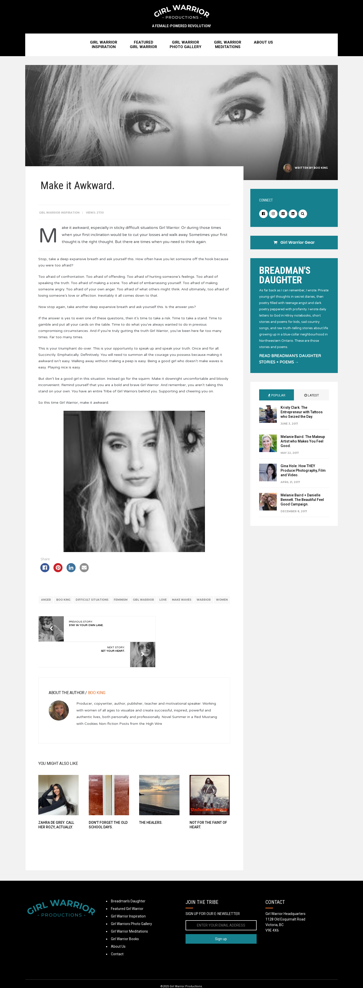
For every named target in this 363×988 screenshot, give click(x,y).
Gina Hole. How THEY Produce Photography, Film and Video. (303, 472)
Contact (117, 941)
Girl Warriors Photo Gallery (131, 911)
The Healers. (149, 807)
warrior (211, 603)
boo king (71, 603)
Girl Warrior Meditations (129, 919)
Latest (311, 397)
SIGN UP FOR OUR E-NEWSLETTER (213, 901)
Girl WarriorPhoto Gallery (185, 46)
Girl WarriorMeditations (227, 46)
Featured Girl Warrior (127, 896)
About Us (263, 44)
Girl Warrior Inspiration (61, 210)
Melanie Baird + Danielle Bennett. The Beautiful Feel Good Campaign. (302, 501)
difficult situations (99, 603)
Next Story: (183, 635)
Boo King (321, 169)
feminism (128, 603)
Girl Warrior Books (125, 926)
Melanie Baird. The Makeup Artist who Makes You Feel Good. (303, 442)
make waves (189, 603)
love (170, 603)
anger (53, 603)
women (133, 611)
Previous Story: (88, 635)
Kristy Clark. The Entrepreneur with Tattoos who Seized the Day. (302, 413)
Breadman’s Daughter (128, 889)
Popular (276, 397)
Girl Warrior (150, 603)
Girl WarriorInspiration (103, 46)
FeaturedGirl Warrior (143, 46)
